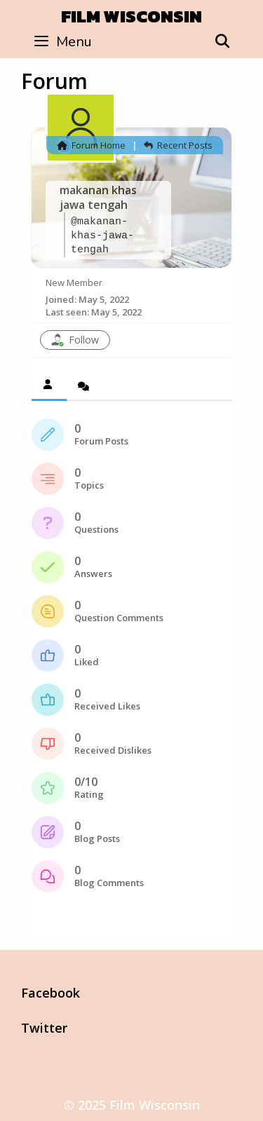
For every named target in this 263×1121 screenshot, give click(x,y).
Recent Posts (178, 145)
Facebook (50, 992)
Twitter (44, 1027)
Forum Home (91, 145)
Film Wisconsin (131, 16)
